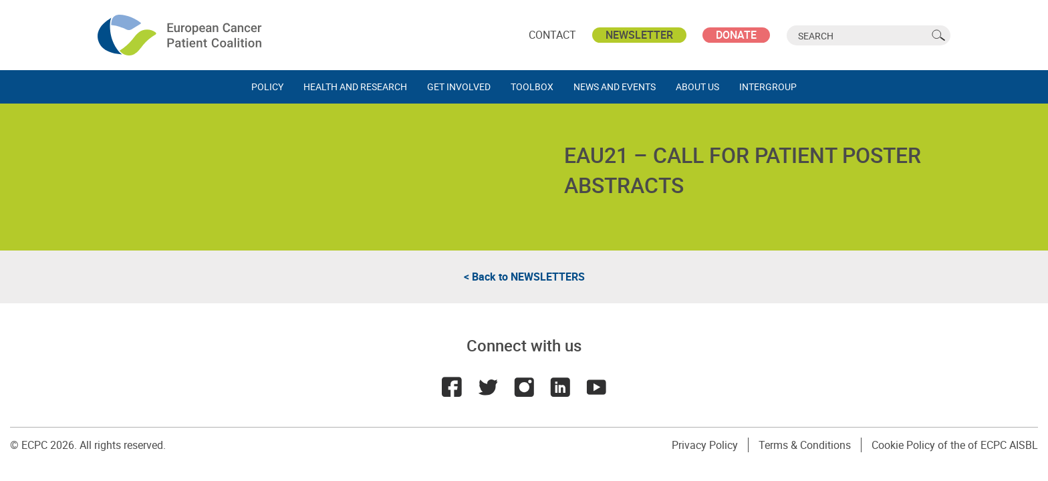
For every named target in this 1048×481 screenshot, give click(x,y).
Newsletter (639, 34)
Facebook (452, 387)
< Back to (524, 276)
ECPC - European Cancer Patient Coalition (181, 35)
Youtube (596, 387)
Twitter (488, 387)
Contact (552, 34)
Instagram (524, 387)
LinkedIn (560, 387)
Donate (736, 34)
